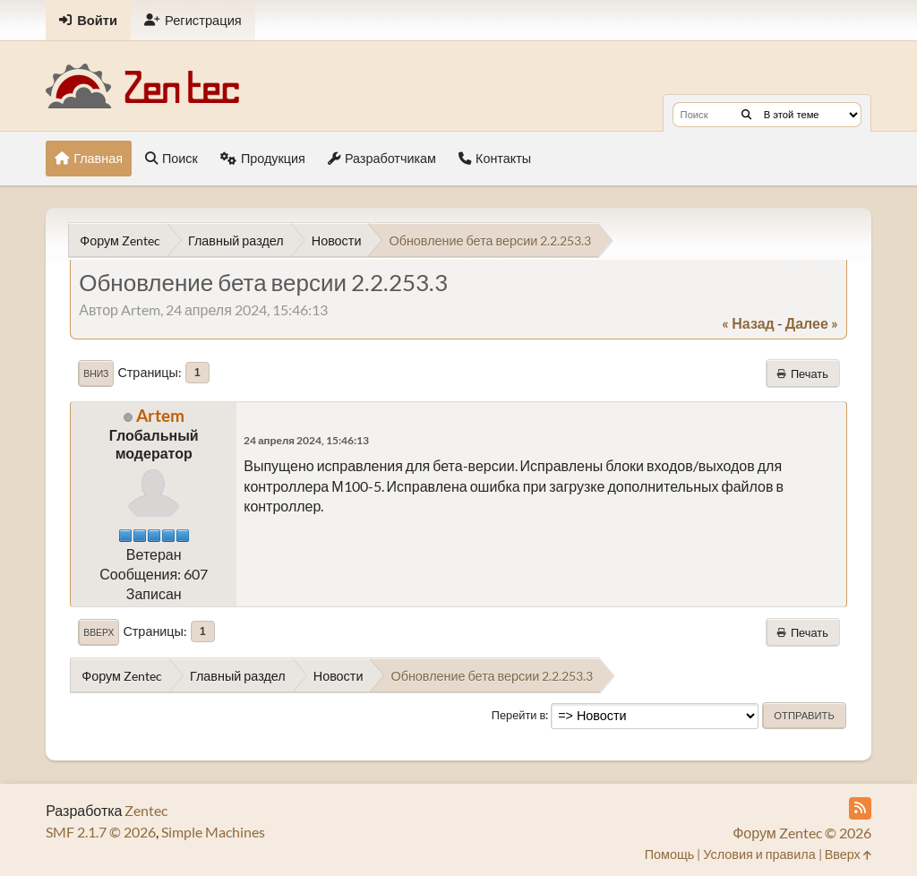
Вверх (98, 632)
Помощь (670, 854)
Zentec (145, 810)
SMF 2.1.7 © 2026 (101, 831)
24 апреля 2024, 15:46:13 (306, 440)
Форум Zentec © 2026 (802, 832)
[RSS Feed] (860, 808)
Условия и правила (759, 854)
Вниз (95, 373)
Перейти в (519, 715)
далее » (811, 322)
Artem (160, 415)
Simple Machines (213, 831)
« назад (748, 322)
